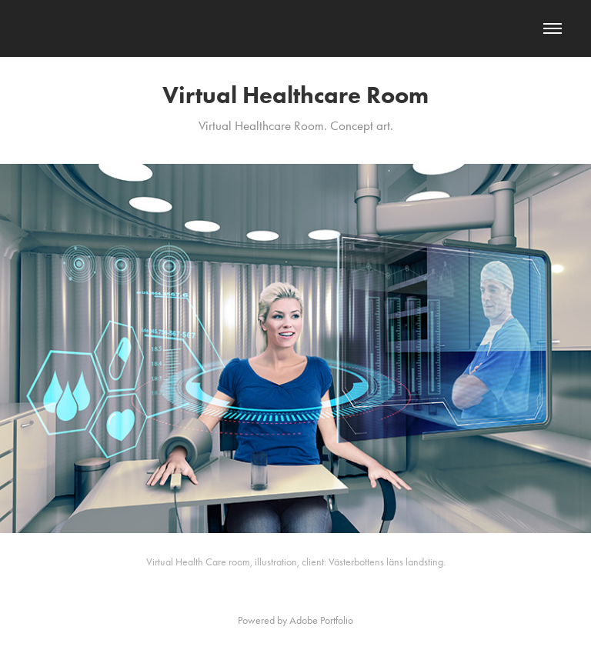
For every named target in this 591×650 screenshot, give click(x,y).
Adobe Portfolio (321, 620)
